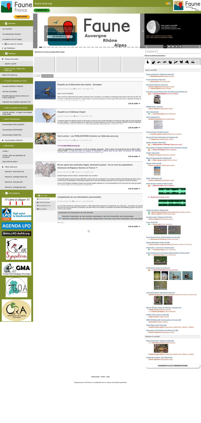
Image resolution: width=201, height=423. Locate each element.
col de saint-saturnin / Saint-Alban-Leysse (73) (160, 292)
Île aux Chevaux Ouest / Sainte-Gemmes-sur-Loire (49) (163, 237)
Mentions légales (95, 376)
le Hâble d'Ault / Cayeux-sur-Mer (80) (157, 315)
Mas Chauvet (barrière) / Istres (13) (157, 85)
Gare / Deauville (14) (152, 112)
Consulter (41, 10)
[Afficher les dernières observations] (154, 55)
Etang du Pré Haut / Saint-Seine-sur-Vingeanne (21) (162, 137)
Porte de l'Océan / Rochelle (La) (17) (157, 132)
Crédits (108, 376)
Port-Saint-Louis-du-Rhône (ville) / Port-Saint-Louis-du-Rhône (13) (166, 92)
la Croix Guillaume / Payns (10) (155, 79)
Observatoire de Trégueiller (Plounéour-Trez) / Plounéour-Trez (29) (166, 148)
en (169, 3)
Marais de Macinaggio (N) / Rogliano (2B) (159, 158)
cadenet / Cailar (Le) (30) (153, 163)
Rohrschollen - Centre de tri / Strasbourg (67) (160, 248)
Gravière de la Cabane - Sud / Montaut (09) (159, 357)
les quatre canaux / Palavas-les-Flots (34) (159, 217)
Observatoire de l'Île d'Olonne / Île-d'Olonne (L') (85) (162, 330)
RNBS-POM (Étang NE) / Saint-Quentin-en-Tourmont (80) (163, 320)
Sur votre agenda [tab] (48, 76)
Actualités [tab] (38, 76)
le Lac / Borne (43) (151, 222)
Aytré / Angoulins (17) (153, 117)
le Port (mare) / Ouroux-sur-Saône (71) (158, 268)
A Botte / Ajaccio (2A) (152, 153)
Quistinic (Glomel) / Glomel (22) (156, 142)
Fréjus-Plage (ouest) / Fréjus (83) (156, 325)
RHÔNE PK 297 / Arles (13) (154, 106)
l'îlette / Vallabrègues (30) (154, 178)
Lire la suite (134, 103)
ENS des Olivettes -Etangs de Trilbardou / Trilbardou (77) (163, 307)
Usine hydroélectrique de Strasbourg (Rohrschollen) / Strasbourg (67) (167, 253)
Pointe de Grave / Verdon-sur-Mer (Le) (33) (159, 183)
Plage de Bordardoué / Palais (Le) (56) (158, 242)
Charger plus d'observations (173, 366)
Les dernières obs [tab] (151, 52)
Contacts (103, 376)
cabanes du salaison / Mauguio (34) (157, 210)
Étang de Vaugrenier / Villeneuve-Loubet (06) (160, 74)
